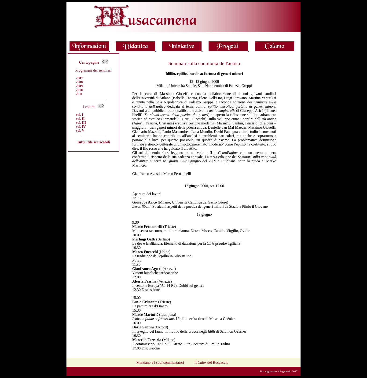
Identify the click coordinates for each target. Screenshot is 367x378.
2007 (79, 78)
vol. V (80, 130)
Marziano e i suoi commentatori (160, 362)
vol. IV (81, 126)
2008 (79, 82)
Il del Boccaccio (211, 362)
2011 (79, 94)
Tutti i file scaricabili (93, 142)
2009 (79, 86)
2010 (79, 90)
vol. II (80, 118)
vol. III (81, 122)
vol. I (79, 114)
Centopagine (89, 62)
